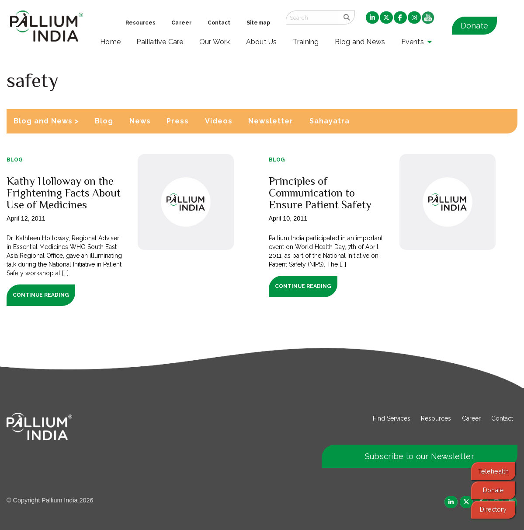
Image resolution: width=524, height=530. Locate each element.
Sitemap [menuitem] (258, 23)
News (140, 121)
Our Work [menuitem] (214, 42)
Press (178, 121)
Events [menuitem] (412, 42)
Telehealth (493, 471)
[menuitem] (372, 18)
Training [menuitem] (306, 42)
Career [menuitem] (181, 23)
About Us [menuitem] (261, 42)
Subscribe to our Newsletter (419, 456)
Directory (493, 509)
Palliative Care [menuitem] (159, 42)
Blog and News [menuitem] (360, 42)
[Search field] (312, 18)
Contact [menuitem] (219, 23)
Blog (104, 121)
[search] (346, 18)
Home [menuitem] (110, 42)
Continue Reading (41, 295)
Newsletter (270, 121)
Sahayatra (329, 121)
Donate (474, 25)
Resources (436, 418)
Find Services (391, 418)
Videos (219, 121)
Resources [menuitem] (140, 23)
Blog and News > (46, 121)
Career (471, 418)
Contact (502, 418)
